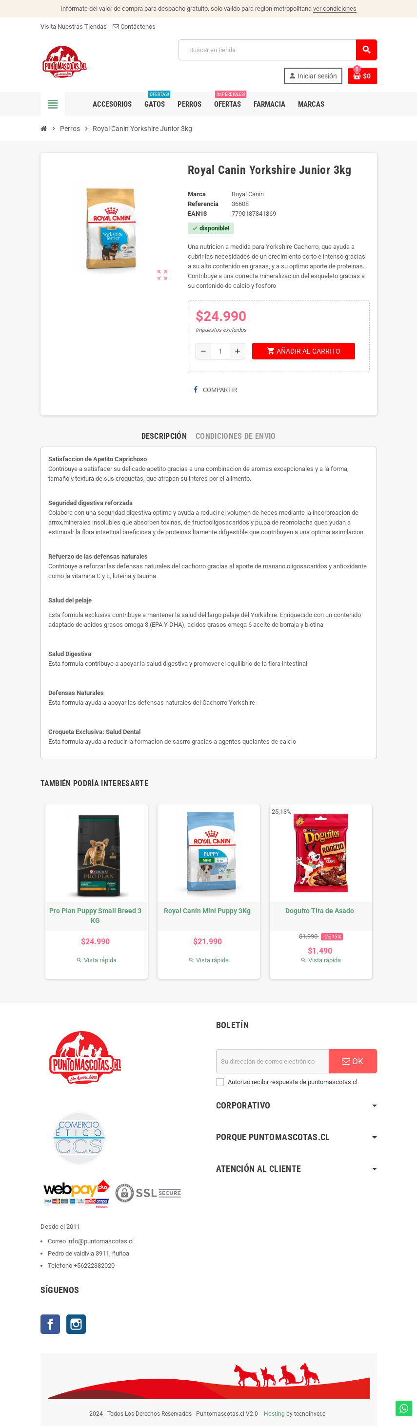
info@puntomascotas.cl (100, 1241)
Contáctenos (134, 26)
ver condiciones (335, 8)
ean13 (197, 213)
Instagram (76, 1324)
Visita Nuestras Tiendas (73, 26)
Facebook (50, 1324)
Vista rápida (96, 960)
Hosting (274, 1413)
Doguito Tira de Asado (319, 911)
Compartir (215, 390)
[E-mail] (272, 1061)
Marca (197, 194)
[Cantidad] (220, 351)
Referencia (203, 203)
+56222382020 (94, 1265)
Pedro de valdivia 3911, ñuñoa (88, 1253)
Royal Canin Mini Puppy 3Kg (207, 911)
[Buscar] (277, 49)
